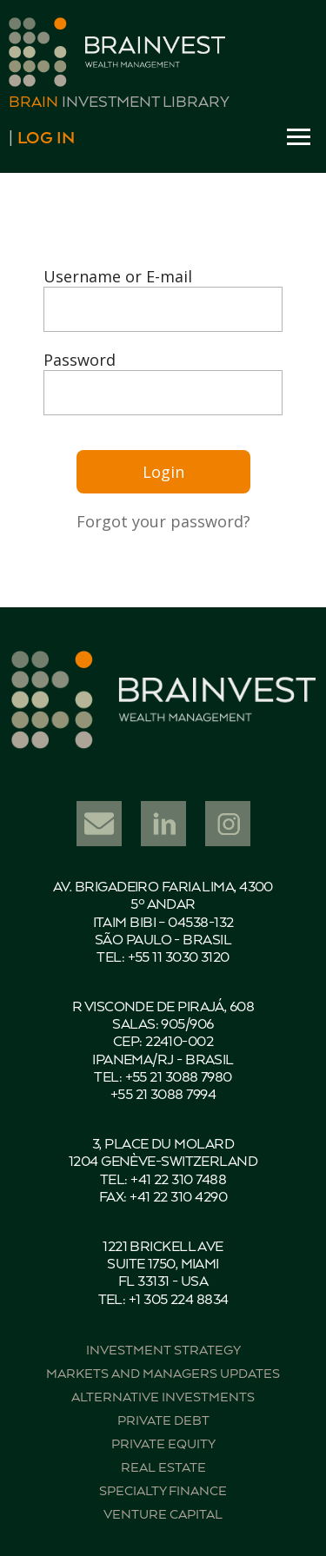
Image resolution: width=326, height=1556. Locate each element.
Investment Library (119, 102)
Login (163, 471)
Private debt (163, 1421)
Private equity (163, 1444)
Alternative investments (163, 1397)
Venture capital (163, 1514)
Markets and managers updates (163, 1374)
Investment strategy (163, 1350)
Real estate (163, 1467)
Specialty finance (163, 1491)
